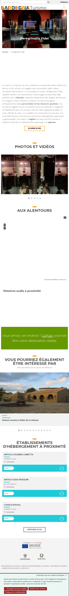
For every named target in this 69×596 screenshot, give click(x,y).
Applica (48, 2)
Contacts (25, 568)
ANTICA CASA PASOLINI (16, 479)
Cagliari (47, 335)
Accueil (5, 52)
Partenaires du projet (11, 566)
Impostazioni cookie (11, 568)
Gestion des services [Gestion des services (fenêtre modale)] (38, 589)
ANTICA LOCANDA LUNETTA (18, 454)
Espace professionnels (32, 566)
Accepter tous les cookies (16, 589)
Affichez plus (34, 529)
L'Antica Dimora (12, 505)
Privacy (46, 566)
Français (63, 2)
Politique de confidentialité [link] (15, 592)
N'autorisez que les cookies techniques (52, 575)
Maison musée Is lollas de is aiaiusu (20, 420)
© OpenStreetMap (51, 279)
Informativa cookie (59, 566)
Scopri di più (34, 128)
